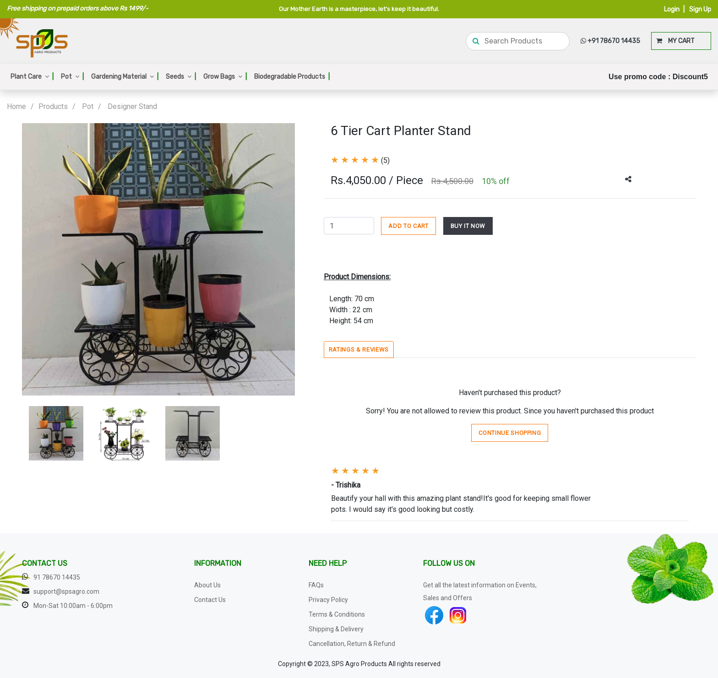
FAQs (316, 585)
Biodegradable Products (292, 77)
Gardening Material (124, 77)
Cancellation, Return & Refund (352, 643)
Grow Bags (225, 77)
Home (16, 106)
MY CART (675, 41)
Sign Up (700, 9)
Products (53, 106)
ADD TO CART (408, 225)
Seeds (181, 77)
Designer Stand (132, 106)
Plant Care (32, 77)
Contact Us (210, 599)
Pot (72, 77)
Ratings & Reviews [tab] (359, 349)
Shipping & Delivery (336, 629)
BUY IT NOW (468, 225)
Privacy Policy (328, 599)
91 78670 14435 (56, 577)
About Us (207, 585)
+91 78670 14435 (610, 41)
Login (672, 9)
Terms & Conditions (337, 614)
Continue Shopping (510, 432)
